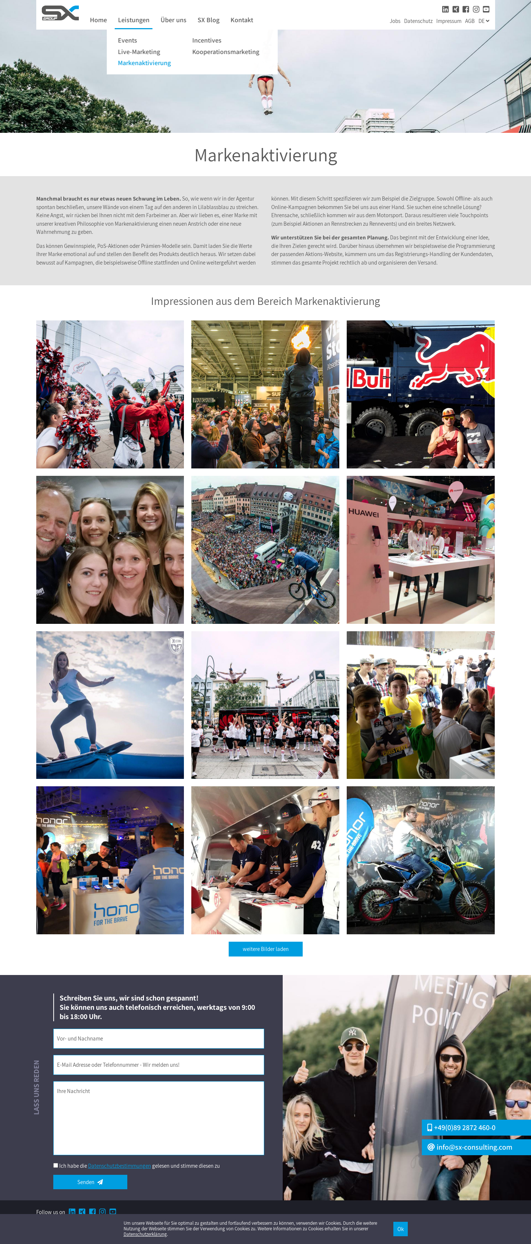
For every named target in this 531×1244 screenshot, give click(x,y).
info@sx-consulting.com (469, 1147)
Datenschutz (418, 21)
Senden (90, 1182)
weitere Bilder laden (266, 948)
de (483, 21)
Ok (400, 1229)
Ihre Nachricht (73, 1091)
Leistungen (133, 20)
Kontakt (242, 20)
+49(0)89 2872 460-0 (461, 1127)
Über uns (173, 20)
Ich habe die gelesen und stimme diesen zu (139, 1165)
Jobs (395, 21)
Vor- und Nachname (80, 1038)
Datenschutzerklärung (145, 1234)
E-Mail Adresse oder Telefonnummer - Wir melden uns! (118, 1065)
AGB (470, 21)
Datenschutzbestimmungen (119, 1165)
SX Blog (208, 20)
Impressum (448, 21)
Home (98, 20)
